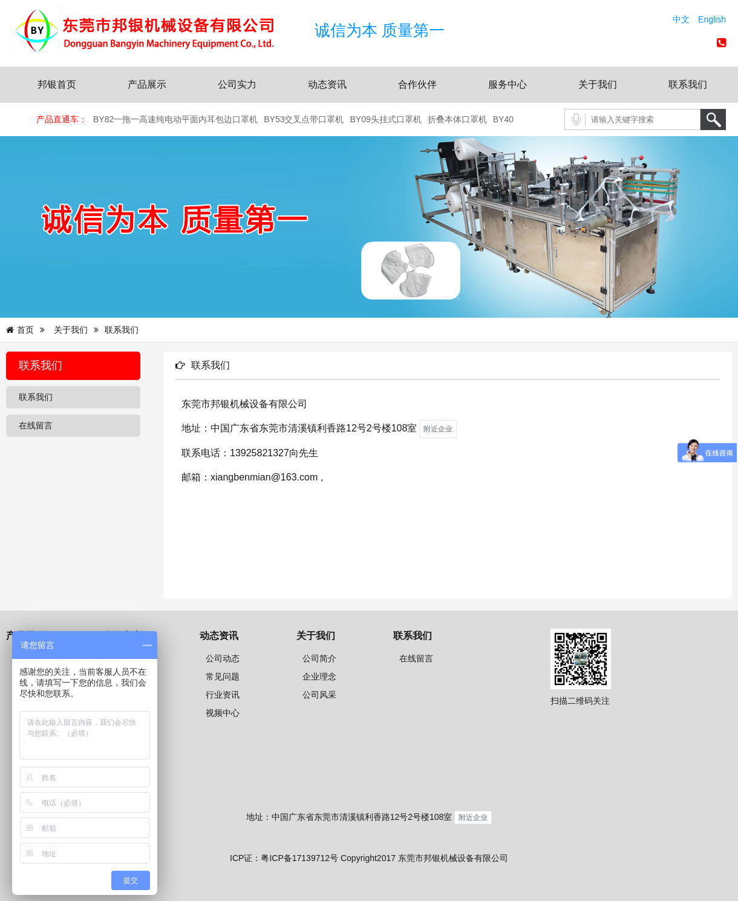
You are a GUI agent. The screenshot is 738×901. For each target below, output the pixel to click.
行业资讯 (223, 695)
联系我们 (687, 84)
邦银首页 (57, 84)
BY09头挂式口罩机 (386, 119)
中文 (681, 19)
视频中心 (223, 713)
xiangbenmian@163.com (264, 477)
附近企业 (473, 817)
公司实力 (237, 84)
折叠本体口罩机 (457, 119)
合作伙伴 (417, 84)
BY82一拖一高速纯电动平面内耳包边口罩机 (175, 119)
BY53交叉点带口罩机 (304, 119)
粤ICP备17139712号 (299, 858)
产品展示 (147, 84)
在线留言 (36, 425)
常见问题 (223, 676)
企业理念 (319, 676)
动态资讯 (327, 84)
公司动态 (223, 658)
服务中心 (507, 84)
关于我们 (597, 84)
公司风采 (319, 695)
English (712, 19)
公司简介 (319, 658)
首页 (25, 330)
